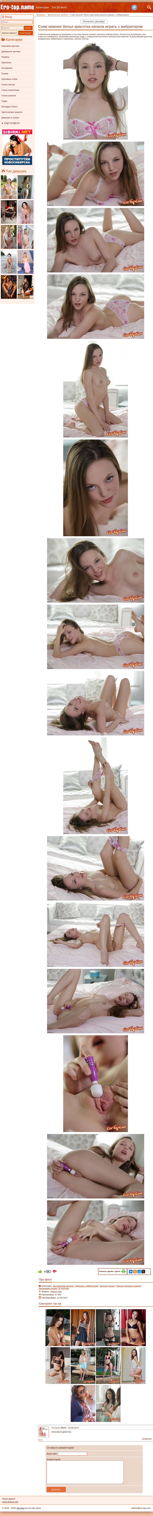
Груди (4, 101)
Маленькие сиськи (48, 1288)
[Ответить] (147, 1439)
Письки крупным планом (128, 1286)
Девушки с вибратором (86, 1286)
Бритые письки (107, 1286)
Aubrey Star (56, 1291)
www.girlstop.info (10, 1506)
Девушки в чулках (10, 117)
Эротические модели (11, 112)
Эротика (20, 1512)
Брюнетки (6, 62)
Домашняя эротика (10, 51)
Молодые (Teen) (9, 106)
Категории (42, 7)
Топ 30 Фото (59, 7)
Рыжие (4, 73)
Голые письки (8, 84)
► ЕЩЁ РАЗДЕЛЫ (10, 123)
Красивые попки (9, 79)
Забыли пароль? (9, 33)
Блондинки (6, 68)
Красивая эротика (10, 46)
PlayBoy (5, 57)
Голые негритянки (10, 90)
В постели (64, 1288)
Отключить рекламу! (94, 21)
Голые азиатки (8, 95)
